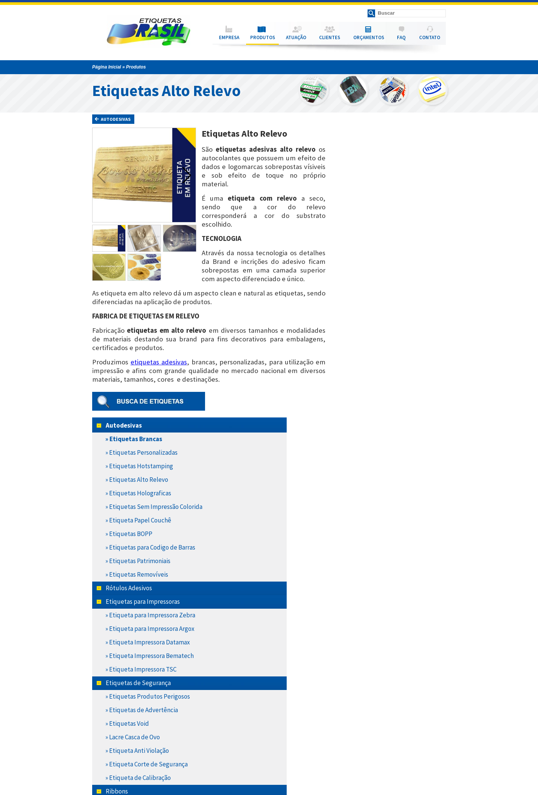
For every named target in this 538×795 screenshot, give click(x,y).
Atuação (95, 743)
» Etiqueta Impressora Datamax (388, 378)
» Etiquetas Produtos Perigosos (388, 432)
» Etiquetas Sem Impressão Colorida (382, 243)
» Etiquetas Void (368, 459)
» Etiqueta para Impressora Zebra (391, 351)
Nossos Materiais (369, 595)
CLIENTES (329, 37)
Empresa (96, 731)
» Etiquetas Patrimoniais (378, 297)
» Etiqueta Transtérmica (378, 622)
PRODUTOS (262, 37)
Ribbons (358, 527)
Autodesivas (113, 119)
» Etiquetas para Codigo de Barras (391, 283)
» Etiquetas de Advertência (382, 446)
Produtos (96, 737)
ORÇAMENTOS (368, 37)
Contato (95, 762)
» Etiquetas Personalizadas (382, 188)
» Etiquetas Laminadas (376, 649)
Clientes (95, 749)
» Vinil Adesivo (365, 663)
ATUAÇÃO (296, 37)
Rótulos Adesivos (370, 324)
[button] (187, 175)
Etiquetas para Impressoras (384, 338)
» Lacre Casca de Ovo (373, 473)
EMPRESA (229, 37)
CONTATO (429, 37)
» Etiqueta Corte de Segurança (387, 500)
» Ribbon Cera (364, 541)
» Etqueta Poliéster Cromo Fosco (390, 609)
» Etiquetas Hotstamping (380, 202)
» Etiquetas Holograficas (379, 229)
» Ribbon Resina (367, 568)
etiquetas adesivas (159, 362)
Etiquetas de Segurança (379, 419)
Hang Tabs (361, 581)
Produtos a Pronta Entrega (373, 690)
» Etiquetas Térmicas (374, 676)
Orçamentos (99, 755)
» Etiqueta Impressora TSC (381, 405)
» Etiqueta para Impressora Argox (390, 365)
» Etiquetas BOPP (369, 270)
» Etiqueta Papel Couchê (379, 256)
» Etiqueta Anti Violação (378, 487)
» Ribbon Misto (366, 554)
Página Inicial (106, 67)
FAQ (401, 37)
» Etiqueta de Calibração (379, 514)
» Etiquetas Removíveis (377, 310)
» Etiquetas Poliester (374, 636)
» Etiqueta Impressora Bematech (390, 392)
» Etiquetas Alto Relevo (377, 216)
